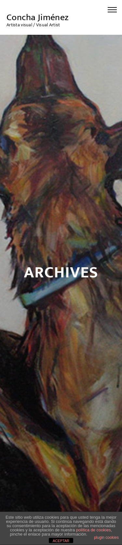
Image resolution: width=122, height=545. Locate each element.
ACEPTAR (61, 541)
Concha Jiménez (38, 17)
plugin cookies (106, 537)
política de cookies (93, 529)
